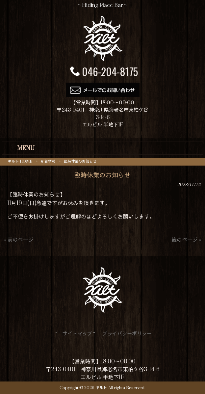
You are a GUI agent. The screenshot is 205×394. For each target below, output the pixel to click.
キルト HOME (20, 161)
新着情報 (48, 161)
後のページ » (186, 240)
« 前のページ (19, 240)
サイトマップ (77, 333)
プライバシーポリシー (127, 333)
